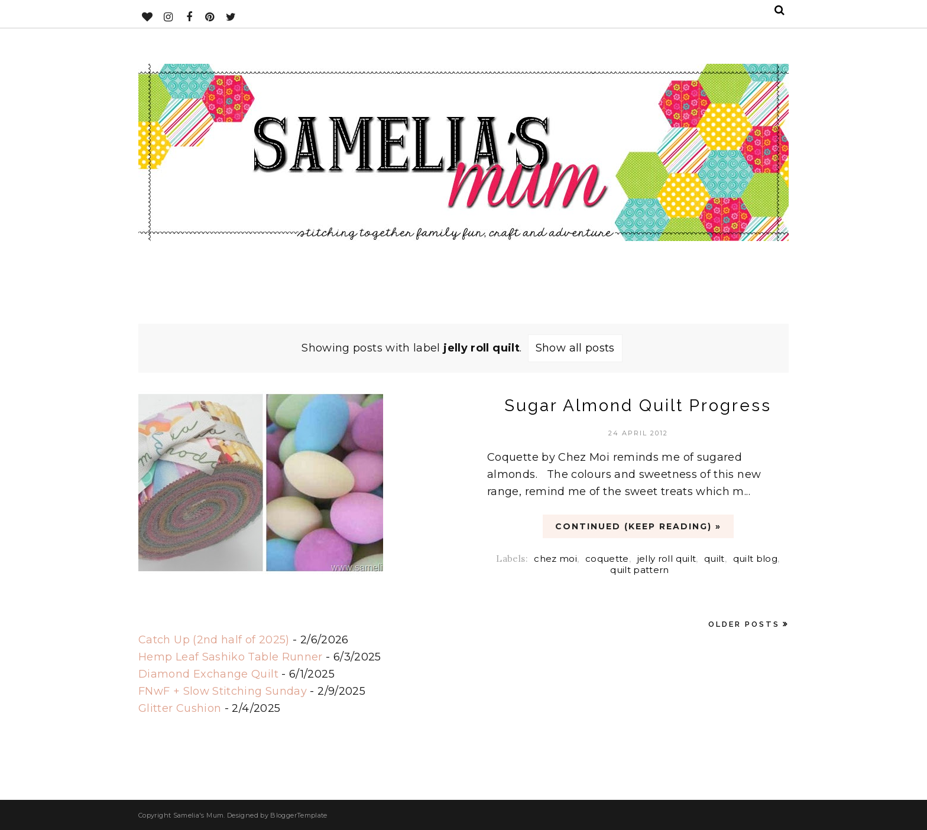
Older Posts (744, 624)
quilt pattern (639, 569)
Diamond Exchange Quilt (208, 674)
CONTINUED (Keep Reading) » (638, 526)
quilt (714, 558)
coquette (607, 558)
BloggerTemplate (298, 815)
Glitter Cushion (179, 708)
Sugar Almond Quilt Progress (638, 405)
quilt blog (755, 558)
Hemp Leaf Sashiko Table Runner (230, 656)
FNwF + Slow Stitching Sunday (222, 691)
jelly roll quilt (666, 558)
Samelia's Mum (198, 815)
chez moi (555, 558)
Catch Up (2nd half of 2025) (214, 639)
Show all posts (575, 347)
